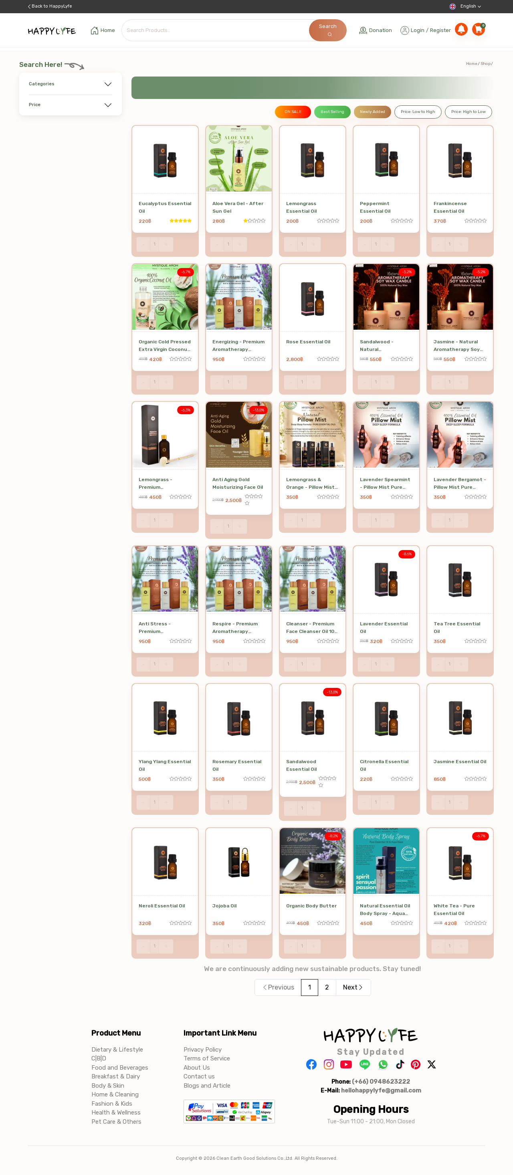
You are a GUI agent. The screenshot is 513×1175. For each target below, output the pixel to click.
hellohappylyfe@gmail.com (381, 1090)
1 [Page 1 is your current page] (309, 987)
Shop (486, 63)
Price (34, 104)
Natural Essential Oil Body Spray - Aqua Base (385, 910)
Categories (42, 84)
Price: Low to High (418, 111)
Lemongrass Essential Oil (301, 207)
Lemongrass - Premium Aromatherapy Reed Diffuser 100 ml (163, 484)
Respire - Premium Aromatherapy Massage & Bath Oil (235, 628)
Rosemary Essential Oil (236, 765)
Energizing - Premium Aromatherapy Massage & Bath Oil (238, 346)
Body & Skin (107, 1085)
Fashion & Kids (111, 1103)
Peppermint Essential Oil (375, 207)
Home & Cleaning (115, 1094)
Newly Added (372, 111)
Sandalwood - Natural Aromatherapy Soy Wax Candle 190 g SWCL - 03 (383, 346)
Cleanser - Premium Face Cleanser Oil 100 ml (311, 628)
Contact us (199, 1076)
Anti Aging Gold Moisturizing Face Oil (237, 483)
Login (417, 30)
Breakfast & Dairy (115, 1076)
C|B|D (98, 1058)
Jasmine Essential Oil (460, 761)
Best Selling (332, 111)
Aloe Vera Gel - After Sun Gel (237, 207)
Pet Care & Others (116, 1121)
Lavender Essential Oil (384, 627)
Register (440, 30)
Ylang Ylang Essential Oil (165, 765)
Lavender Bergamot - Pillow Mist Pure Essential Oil (460, 484)
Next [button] (353, 987)
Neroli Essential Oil (162, 906)
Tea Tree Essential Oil (457, 627)
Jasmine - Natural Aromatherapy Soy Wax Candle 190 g (457, 346)
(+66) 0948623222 (381, 1081)
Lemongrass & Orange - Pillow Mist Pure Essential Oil (310, 484)
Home (471, 63)
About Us (197, 1067)
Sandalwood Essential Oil (301, 765)
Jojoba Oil (224, 906)
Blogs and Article (207, 1085)
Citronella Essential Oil (384, 765)
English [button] (465, 6)
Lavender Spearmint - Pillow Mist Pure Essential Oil (385, 484)
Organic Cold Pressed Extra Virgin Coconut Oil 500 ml (165, 346)
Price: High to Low (468, 111)
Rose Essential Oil (308, 342)
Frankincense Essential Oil (450, 207)
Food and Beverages (119, 1067)
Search (328, 29)
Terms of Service (207, 1058)
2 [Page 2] (327, 987)
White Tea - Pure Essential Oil (454, 909)
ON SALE (293, 111)
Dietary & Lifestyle (117, 1049)
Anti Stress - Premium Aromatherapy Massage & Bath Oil (162, 628)
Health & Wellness (116, 1112)
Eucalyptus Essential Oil (165, 207)
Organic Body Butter (311, 906)
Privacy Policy (203, 1049)
